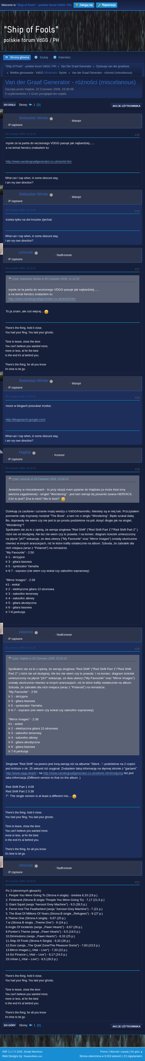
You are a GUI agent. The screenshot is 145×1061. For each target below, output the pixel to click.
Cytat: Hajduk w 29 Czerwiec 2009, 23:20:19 (39, 658)
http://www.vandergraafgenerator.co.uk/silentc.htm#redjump (83, 773)
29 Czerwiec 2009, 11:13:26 (20, 210)
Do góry (10, 1025)
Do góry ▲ (137, 1051)
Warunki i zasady (119, 1051)
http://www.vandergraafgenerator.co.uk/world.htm (39, 161)
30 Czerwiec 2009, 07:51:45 (20, 647)
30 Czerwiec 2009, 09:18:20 (20, 881)
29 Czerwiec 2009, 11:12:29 (20, 133)
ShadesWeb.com (33, 1056)
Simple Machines (33, 1051)
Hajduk (25, 452)
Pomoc (104, 1051)
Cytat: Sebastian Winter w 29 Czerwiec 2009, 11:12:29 (45, 279)
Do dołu (9, 104)
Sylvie (62, 72)
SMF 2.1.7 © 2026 (12, 1051)
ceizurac (26, 252)
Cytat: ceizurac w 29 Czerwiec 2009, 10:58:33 (40, 479)
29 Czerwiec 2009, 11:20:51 (20, 396)
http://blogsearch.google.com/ (26, 419)
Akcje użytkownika (126, 106)
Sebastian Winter (33, 118)
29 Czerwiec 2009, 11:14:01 (20, 268)
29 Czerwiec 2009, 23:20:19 (20, 468)
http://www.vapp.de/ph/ (21, 773)
